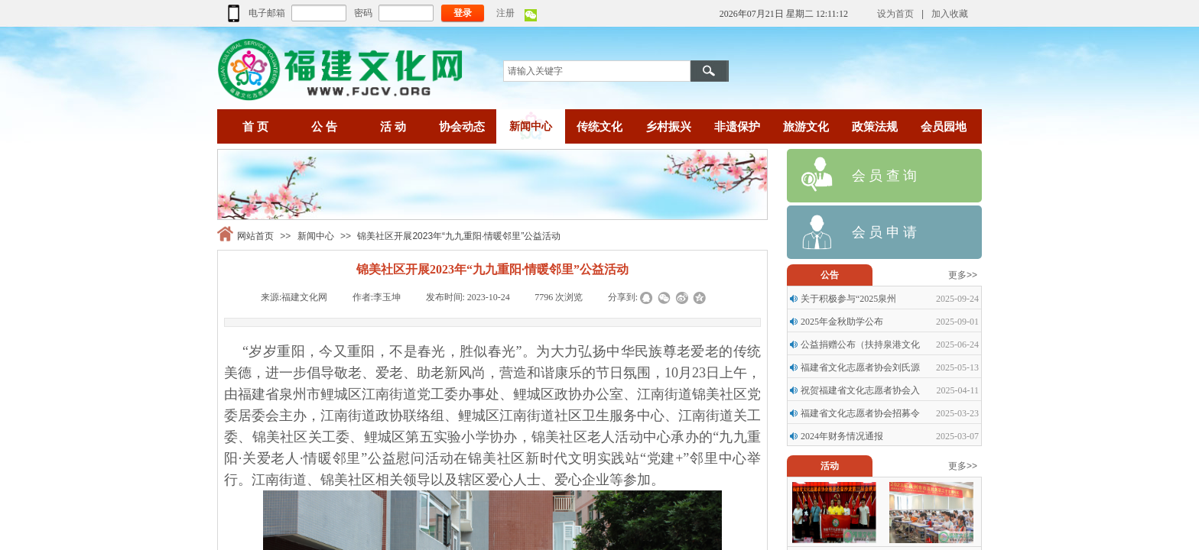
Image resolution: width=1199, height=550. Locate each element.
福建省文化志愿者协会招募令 (860, 413)
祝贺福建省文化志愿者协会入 (860, 390)
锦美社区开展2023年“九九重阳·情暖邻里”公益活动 (459, 236)
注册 (505, 13)
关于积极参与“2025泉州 (848, 298)
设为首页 (895, 13)
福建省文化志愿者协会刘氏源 (860, 367)
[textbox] (596, 71)
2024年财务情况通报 (842, 436)
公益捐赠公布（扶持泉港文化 (860, 344)
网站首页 (255, 236)
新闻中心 (315, 236)
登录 (462, 13)
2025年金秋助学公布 (842, 321)
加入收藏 (949, 13)
